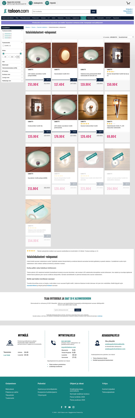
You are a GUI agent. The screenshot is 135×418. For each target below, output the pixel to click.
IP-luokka (12, 71)
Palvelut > (129, 13)
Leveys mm (12, 77)
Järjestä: (113, 37)
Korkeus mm (12, 74)
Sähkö (53, 18)
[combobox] (61, 12)
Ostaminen (11, 383)
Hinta (12, 50)
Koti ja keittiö (91, 18)
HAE (93, 11)
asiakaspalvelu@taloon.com (115, 349)
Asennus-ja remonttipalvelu (47, 389)
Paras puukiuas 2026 (77, 400)
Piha (17, 18)
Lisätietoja (99, 316)
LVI (49, 18)
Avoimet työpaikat (108, 389)
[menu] (67, 18)
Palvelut (41, 383)
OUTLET (108, 18)
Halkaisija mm (12, 80)
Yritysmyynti (42, 395)
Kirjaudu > (129, 9)
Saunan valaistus (42, 27)
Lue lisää (7, 355)
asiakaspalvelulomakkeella (114, 344)
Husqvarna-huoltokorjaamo (47, 392)
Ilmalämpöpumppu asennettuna (76, 390)
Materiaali (12, 65)
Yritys (105, 383)
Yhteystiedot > (128, 11)
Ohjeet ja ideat (77, 383)
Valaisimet (60, 18)
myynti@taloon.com (68, 347)
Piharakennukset (25, 18)
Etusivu (28, 27)
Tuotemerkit (100, 18)
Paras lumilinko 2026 (77, 397)
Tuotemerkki (12, 42)
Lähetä (78, 310)
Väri (12, 61)
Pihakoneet (35, 18)
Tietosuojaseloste (108, 392)
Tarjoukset (116, 18)
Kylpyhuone (76, 18)
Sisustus (67, 18)
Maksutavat (10, 389)
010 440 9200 (66, 341)
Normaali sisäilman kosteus (79, 394)
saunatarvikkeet (32, 285)
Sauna (83, 18)
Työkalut (43, 18)
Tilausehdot (10, 395)
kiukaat (49, 285)
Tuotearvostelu (12, 31)
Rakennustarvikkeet (8, 18)
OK (18, 57)
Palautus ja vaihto (12, 392)
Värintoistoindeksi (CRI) (12, 68)
